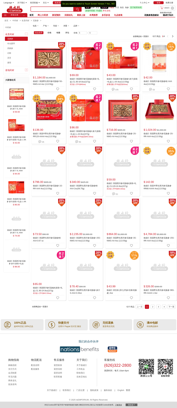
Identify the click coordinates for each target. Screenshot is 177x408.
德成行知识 (168, 15)
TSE (14, 9)
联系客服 (35, 3)
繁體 (128, 390)
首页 (31, 15)
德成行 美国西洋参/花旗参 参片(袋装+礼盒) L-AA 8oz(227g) (85, 132)
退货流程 (58, 369)
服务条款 (108, 390)
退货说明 (58, 373)
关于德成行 (81, 365)
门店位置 (80, 390)
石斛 (9, 53)
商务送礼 (12, 380)
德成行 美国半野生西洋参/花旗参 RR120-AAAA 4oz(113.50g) (47, 135)
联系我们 (67, 390)
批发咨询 (12, 384)
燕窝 (88, 7)
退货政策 (58, 365)
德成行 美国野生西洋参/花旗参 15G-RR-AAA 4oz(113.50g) (159, 239)
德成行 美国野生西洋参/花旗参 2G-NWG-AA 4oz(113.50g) (121, 135)
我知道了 (131, 405)
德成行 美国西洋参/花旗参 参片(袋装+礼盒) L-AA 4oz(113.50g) (122, 80)
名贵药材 (9, 34)
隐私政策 (94, 390)
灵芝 (98, 7)
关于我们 (22, 3)
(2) (152, 89)
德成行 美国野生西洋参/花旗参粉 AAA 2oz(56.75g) (84, 187)
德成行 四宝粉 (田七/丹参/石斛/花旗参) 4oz (122, 291)
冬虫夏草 (11, 43)
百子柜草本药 (136, 7)
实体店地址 (81, 377)
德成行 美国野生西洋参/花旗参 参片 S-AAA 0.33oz (85, 291)
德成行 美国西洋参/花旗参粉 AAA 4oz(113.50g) (158, 82)
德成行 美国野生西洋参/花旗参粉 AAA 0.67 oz (47, 239)
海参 (127, 7)
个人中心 (144, 3)
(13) (115, 89)
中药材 (8, 27)
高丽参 (10, 48)
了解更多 (118, 405)
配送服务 (35, 369)
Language (9, 3)
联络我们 (80, 373)
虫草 (93, 7)
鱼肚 (122, 7)
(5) (78, 141)
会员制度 (12, 373)
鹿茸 (9, 63)
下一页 (171, 307)
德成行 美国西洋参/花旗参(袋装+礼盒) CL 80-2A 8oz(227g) (47, 289)
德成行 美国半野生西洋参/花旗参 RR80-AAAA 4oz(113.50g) (157, 187)
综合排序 (38, 33)
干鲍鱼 (111, 7)
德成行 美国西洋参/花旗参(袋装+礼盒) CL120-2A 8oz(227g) (121, 184)
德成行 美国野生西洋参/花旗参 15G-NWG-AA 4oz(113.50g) (85, 239)
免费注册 (169, 3)
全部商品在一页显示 (141, 36)
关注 (46, 3)
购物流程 (12, 365)
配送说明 (35, 365)
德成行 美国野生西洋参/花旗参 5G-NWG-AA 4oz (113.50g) (47, 82)
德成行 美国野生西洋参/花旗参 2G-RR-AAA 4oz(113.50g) (158, 135)
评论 (67, 33)
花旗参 (104, 7)
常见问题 (12, 377)
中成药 (99, 11)
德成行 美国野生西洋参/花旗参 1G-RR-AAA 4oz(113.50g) (47, 187)
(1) (115, 193)
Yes (108, 4)
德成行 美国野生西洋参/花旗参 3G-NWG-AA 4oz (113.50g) (121, 239)
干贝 (117, 7)
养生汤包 (106, 11)
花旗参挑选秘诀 (151, 15)
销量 (58, 33)
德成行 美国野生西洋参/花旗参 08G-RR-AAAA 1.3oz (159, 291)
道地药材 (9, 70)
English (121, 390)
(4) (41, 141)
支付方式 (12, 369)
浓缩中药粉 (90, 11)
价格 (49, 33)
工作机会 (80, 369)
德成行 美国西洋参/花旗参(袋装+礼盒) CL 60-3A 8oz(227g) (84, 80)
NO (113, 4)
